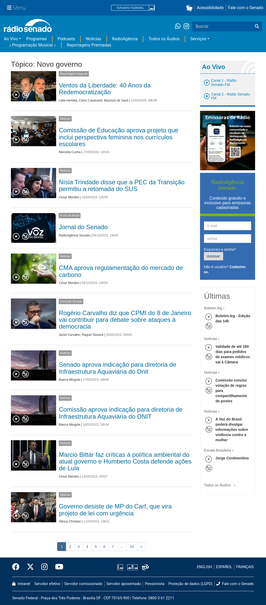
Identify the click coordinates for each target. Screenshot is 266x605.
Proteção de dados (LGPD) (190, 584)
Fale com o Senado (245, 7)
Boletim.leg (213, 308)
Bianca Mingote (69, 380)
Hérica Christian (70, 521)
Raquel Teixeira (92, 335)
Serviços (198, 38)
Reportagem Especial (73, 73)
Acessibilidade (210, 7)
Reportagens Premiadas (89, 45)
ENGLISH (204, 567)
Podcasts (66, 38)
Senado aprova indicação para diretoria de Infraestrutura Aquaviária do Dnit (117, 368)
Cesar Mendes (69, 197)
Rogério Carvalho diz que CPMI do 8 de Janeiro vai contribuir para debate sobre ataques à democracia (125, 319)
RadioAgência (125, 38)
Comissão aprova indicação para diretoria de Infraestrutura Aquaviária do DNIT (120, 413)
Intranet (21, 584)
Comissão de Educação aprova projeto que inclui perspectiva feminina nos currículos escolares (118, 137)
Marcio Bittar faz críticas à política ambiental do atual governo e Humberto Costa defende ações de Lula (125, 461)
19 (132, 547)
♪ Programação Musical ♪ (32, 45)
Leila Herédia (68, 100)
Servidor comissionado (83, 584)
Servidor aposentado (124, 584)
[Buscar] (257, 26)
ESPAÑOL (224, 567)
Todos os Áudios (164, 38)
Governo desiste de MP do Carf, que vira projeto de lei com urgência (115, 509)
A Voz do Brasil (69, 215)
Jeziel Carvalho (69, 335)
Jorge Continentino (232, 458)
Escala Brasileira (217, 450)
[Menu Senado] (16, 8)
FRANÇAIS (245, 567)
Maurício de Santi (116, 100)
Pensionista (154, 584)
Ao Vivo (11, 38)
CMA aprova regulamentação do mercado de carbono (121, 271)
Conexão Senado (71, 301)
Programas (36, 38)
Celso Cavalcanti (90, 100)
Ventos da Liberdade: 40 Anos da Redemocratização (105, 89)
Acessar (213, 256)
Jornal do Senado (83, 226)
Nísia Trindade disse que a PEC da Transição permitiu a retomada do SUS (121, 185)
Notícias (93, 38)
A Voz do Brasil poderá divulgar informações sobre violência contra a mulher (232, 429)
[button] (190, 7)
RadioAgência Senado (74, 235)
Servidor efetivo (47, 584)
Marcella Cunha (70, 152)
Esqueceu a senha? (220, 249)
